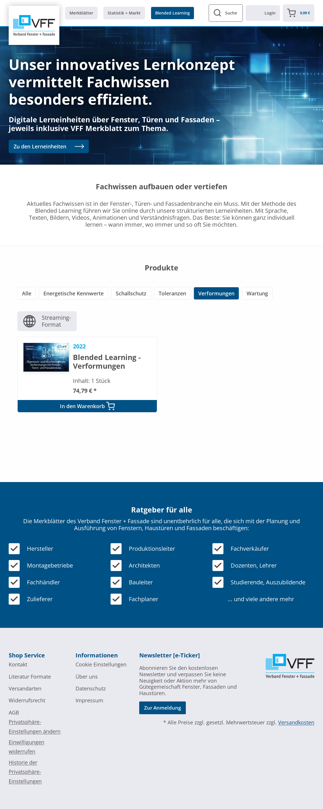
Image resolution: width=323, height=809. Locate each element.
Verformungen (216, 293)
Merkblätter (81, 13)
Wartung (257, 293)
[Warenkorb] (298, 13)
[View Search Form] (226, 13)
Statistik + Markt (124, 13)
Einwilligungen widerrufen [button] (26, 747)
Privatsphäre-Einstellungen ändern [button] (34, 726)
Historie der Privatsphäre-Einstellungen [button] (25, 772)
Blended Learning (172, 13)
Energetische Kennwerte (73, 293)
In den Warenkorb (87, 406)
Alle (26, 293)
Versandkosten (296, 722)
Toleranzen (172, 293)
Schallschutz (131, 293)
